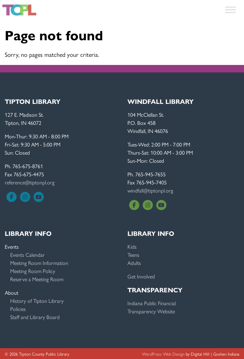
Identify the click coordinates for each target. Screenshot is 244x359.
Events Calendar (27, 255)
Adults (134, 263)
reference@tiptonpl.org (30, 182)
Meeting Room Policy (32, 271)
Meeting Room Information (39, 263)
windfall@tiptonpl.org (150, 190)
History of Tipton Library (37, 301)
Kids (132, 246)
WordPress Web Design (163, 354)
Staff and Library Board (35, 317)
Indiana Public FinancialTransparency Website (151, 307)
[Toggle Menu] (230, 9)
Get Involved (141, 276)
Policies (18, 309)
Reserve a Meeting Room (36, 279)
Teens (133, 255)
